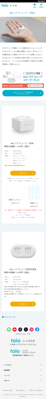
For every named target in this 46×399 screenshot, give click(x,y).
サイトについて (8, 390)
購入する (23, 173)
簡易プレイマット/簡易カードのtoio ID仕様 (23, 217)
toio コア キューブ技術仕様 (23, 215)
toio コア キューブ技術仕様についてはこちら (23, 93)
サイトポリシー (21, 390)
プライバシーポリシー (36, 390)
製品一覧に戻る (10, 317)
